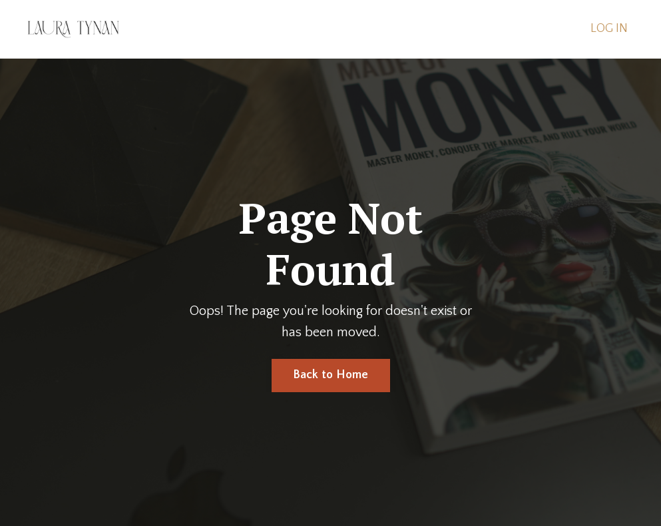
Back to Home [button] (331, 375)
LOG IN (609, 28)
